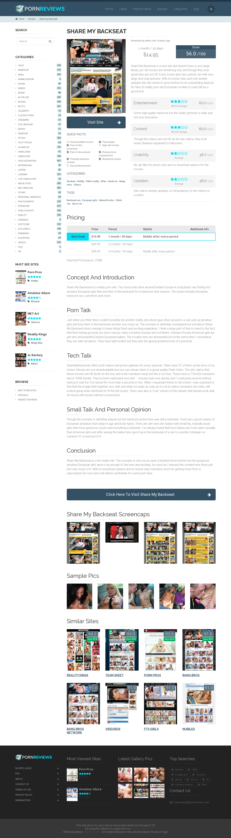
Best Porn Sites (25, 390)
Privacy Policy (23, 794)
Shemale (38, 219)
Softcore (38, 224)
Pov (205, 779)
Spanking (38, 233)
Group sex (199, 775)
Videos (38, 242)
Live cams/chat (38, 178)
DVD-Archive (38, 124)
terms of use (138, 828)
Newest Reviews (26, 399)
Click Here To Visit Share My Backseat (158, 494)
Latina (38, 169)
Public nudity (38, 210)
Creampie (38, 119)
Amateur (38, 69)
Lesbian (38, 174)
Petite (202, 785)
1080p (192, 770)
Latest (123, 9)
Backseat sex (73, 200)
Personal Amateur (38, 197)
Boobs (38, 101)
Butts (38, 106)
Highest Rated (142, 9)
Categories (180, 9)
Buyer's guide (23, 768)
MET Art (33, 313)
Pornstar (38, 206)
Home (109, 9)
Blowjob (38, 97)
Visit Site (104, 122)
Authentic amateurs (182, 785)
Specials (162, 9)
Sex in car (77, 203)
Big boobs (178, 770)
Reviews (32, 19)
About (19, 779)
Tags (196, 9)
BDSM (38, 92)
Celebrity (38, 110)
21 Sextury (35, 355)
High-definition (38, 160)
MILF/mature (38, 187)
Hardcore (38, 156)
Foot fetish (38, 142)
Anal (38, 74)
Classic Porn (38, 115)
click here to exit (92, 831)
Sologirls (38, 228)
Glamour (38, 147)
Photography (38, 201)
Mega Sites (38, 183)
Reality (38, 215)
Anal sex (192, 779)
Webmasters (23, 800)
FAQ (17, 773)
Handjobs (38, 151)
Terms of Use (23, 789)
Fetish (38, 138)
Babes (38, 88)
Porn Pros (35, 272)
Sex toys (177, 779)
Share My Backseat (48, 19)
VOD (38, 246)
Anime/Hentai (38, 79)
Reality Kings (37, 334)
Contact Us (22, 784)
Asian (38, 83)
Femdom (38, 133)
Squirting (38, 237)
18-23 (38, 65)
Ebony (38, 128)
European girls (89, 200)
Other (38, 192)
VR (38, 251)
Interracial (38, 165)
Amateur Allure (39, 293)
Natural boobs (106, 200)
